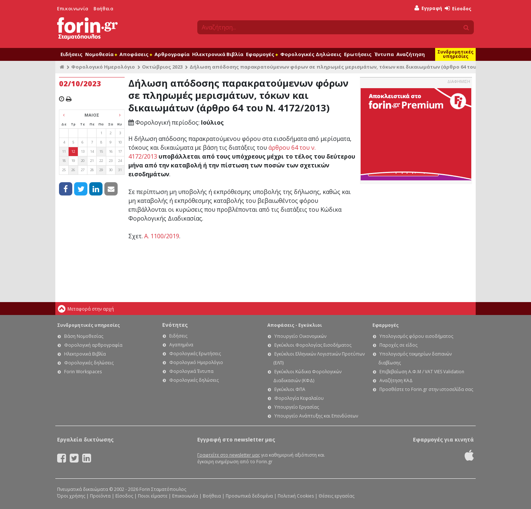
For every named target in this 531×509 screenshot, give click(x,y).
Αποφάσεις (135, 54)
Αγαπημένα (181, 345)
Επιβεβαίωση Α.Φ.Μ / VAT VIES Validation (421, 371)
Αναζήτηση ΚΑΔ (396, 380)
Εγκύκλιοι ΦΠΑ (289, 389)
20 (82, 160)
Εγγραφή (428, 8)
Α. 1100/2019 (161, 236)
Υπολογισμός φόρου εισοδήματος (416, 336)
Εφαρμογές (262, 54)
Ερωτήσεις (358, 54)
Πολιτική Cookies (296, 496)
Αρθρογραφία (172, 54)
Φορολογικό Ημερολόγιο (103, 66)
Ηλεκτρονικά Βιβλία (217, 54)
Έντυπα (384, 54)
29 (101, 169)
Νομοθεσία (101, 54)
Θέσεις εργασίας (336, 496)
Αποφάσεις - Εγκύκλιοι (294, 325)
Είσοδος (458, 9)
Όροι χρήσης (71, 496)
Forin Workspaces (83, 371)
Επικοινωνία (72, 9)
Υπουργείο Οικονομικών (300, 336)
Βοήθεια (103, 9)
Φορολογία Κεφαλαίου (299, 398)
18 (64, 160)
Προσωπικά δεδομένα (249, 496)
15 (101, 151)
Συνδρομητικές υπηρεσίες (455, 54)
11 (64, 151)
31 (120, 169)
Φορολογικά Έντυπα (191, 371)
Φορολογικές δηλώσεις (89, 363)
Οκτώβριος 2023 (162, 66)
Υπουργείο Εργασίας (296, 407)
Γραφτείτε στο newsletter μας (228, 455)
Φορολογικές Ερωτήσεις (195, 353)
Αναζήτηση (410, 54)
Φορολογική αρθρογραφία (93, 345)
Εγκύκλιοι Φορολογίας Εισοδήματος (312, 345)
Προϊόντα (100, 496)
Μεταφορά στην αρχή (90, 309)
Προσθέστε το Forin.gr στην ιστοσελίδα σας (426, 389)
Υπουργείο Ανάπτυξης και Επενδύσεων (316, 416)
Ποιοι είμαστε (152, 496)
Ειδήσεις (71, 54)
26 (73, 169)
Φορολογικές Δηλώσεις (310, 54)
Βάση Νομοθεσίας (83, 336)
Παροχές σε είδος (398, 345)
